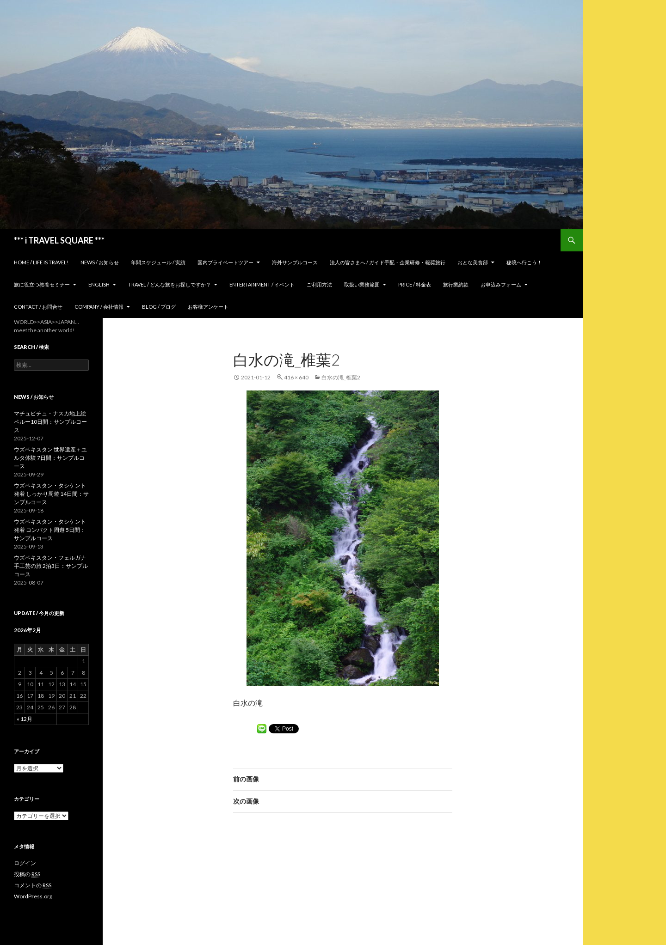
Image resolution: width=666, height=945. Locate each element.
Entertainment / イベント (262, 284)
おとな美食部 (472, 262)
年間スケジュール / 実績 (158, 262)
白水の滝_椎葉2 (340, 377)
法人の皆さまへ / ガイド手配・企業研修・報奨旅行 (387, 262)
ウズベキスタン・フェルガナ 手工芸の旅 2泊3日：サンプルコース (51, 566)
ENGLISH (99, 284)
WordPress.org (33, 896)
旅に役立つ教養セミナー (42, 284)
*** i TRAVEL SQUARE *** (59, 240)
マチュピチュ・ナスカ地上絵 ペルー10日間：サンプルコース (50, 421)
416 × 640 (296, 377)
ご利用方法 (319, 284)
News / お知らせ (99, 262)
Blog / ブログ (159, 307)
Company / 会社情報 (98, 307)
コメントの (32, 885)
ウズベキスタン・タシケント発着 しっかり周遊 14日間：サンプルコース (51, 494)
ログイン (25, 863)
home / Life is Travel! (41, 262)
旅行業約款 (456, 284)
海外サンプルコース (295, 262)
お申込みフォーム (501, 284)
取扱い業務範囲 (362, 284)
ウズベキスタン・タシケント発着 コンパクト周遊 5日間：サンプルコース (50, 530)
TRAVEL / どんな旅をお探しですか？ (169, 284)
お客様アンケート (208, 307)
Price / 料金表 (414, 284)
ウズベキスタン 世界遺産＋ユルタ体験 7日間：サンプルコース (50, 457)
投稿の (27, 874)
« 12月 (24, 718)
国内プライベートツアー (225, 262)
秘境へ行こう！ (524, 262)
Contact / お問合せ (38, 307)
